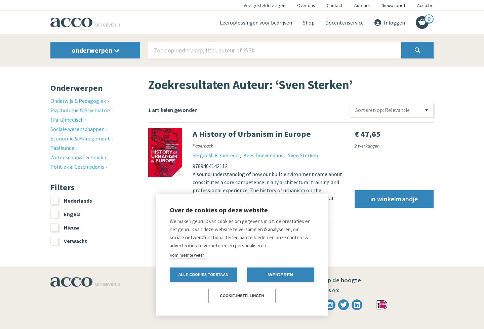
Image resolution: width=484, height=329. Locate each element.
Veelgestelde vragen (264, 5)
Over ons (306, 5)
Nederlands (71, 201)
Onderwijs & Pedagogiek (78, 100)
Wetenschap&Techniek (76, 157)
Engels (65, 214)
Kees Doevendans (263, 155)
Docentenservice (344, 22)
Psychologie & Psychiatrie (80, 110)
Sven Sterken (303, 155)
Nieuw (64, 227)
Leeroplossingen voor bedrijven (256, 22)
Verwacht (68, 241)
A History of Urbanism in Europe (252, 134)
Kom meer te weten (187, 255)
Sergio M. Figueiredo (216, 155)
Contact (334, 5)
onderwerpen (95, 50)
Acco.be (425, 5)
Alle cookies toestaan (203, 275)
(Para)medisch (67, 119)
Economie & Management (80, 138)
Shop (309, 22)
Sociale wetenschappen (77, 129)
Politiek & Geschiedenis (77, 166)
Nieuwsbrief (393, 5)
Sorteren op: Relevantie (382, 110)
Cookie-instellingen (242, 296)
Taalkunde (62, 148)
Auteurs (362, 5)
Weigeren (280, 274)
